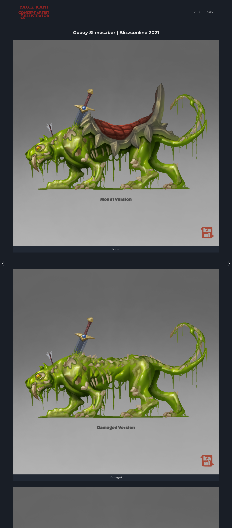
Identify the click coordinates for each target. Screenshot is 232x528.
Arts (197, 12)
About (210, 12)
